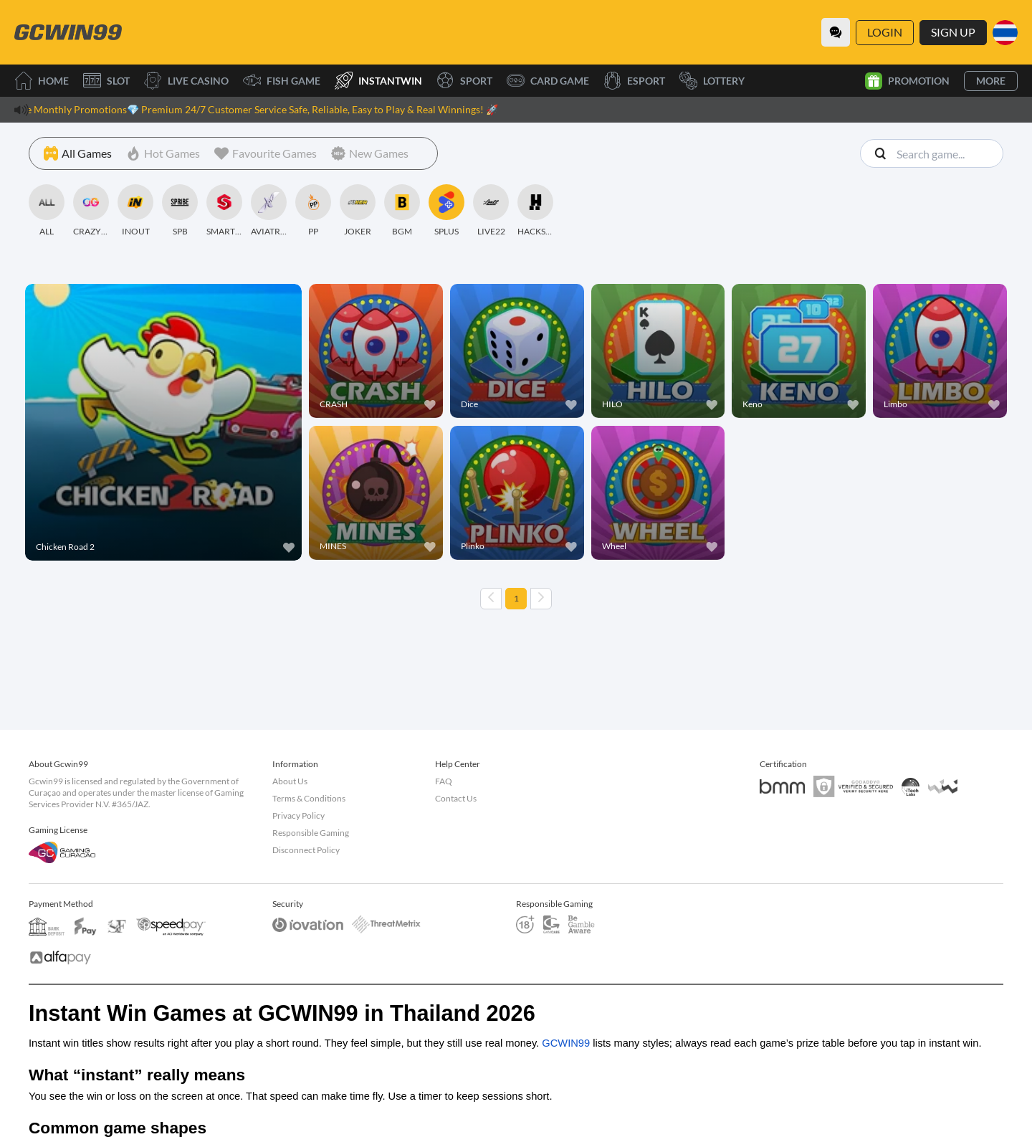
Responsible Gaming (310, 832)
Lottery (712, 81)
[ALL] (46, 210)
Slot (106, 81)
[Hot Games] (163, 153)
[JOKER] (358, 210)
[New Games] (369, 153)
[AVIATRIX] (269, 210)
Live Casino (186, 81)
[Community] (835, 32)
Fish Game (281, 81)
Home (41, 81)
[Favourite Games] (265, 153)
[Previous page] (491, 598)
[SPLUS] (446, 210)
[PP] (313, 210)
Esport (634, 81)
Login (884, 32)
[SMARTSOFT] (224, 210)
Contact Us (456, 798)
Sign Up (953, 32)
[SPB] (180, 210)
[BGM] (402, 210)
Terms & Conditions (308, 798)
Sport (464, 81)
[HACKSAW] (535, 210)
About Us (289, 781)
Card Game (548, 81)
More (990, 81)
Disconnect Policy (306, 850)
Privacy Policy (298, 815)
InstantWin (378, 81)
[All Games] (78, 153)
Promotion (907, 81)
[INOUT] (135, 210)
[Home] (68, 32)
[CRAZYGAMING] (91, 210)
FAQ (443, 781)
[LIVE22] (491, 210)
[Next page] (541, 598)
